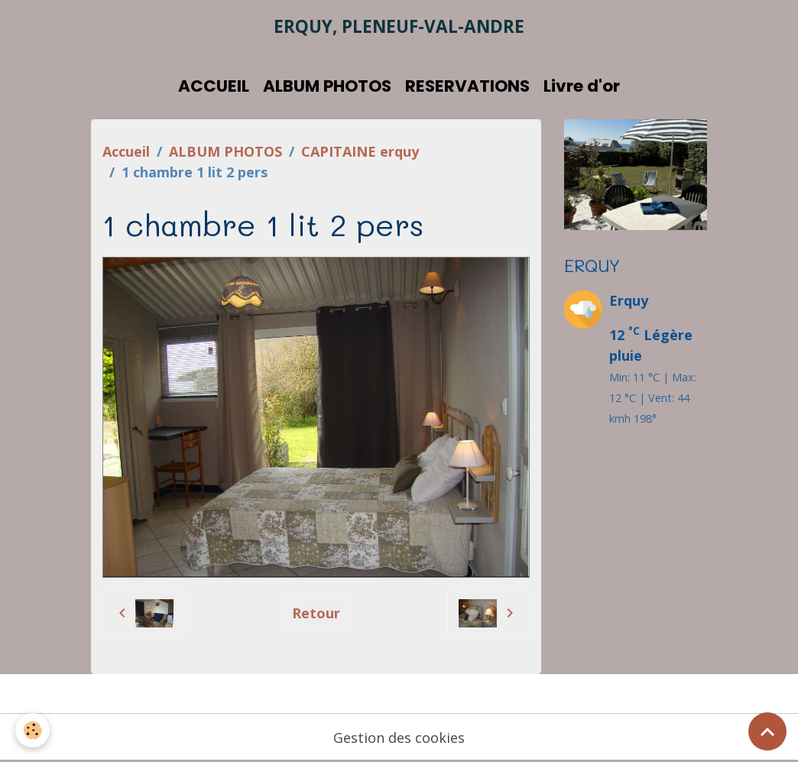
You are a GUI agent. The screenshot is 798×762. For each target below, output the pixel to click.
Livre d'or (581, 86)
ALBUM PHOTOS (327, 86)
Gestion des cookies (399, 737)
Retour (316, 613)
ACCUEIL (213, 86)
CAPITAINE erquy (360, 151)
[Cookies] (32, 730)
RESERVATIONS (467, 86)
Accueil (126, 151)
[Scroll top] (767, 731)
